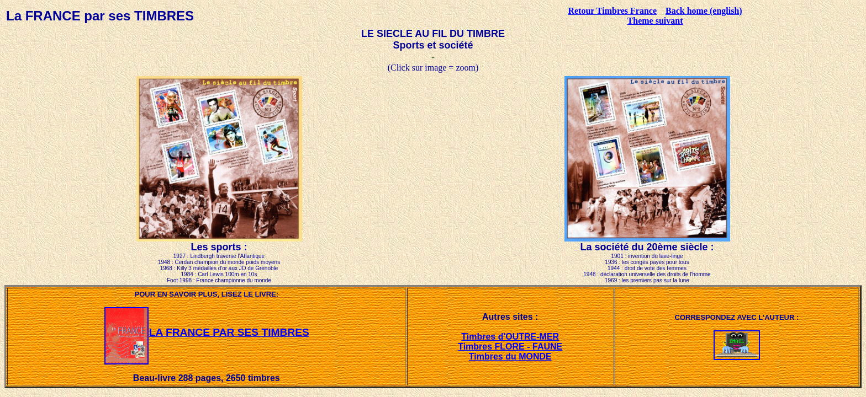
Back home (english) (704, 10)
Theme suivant (655, 20)
